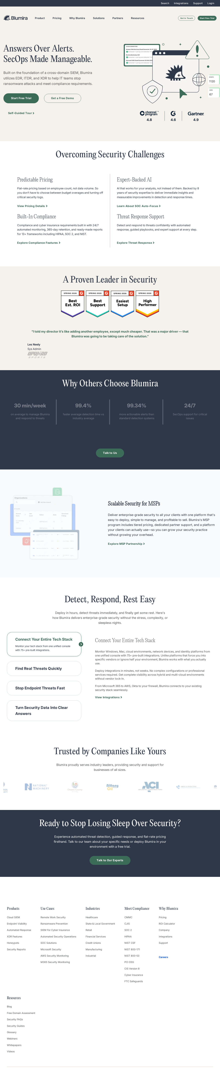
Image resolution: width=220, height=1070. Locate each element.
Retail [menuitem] (89, 929)
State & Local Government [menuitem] (100, 923)
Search (165, 3)
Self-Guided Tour (20, 113)
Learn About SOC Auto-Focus (137, 206)
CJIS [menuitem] (127, 923)
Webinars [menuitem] (12, 1038)
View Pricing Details (31, 206)
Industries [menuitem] (93, 909)
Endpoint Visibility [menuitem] (17, 923)
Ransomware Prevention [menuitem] (54, 923)
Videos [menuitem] (11, 1051)
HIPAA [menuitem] (128, 936)
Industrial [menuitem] (91, 955)
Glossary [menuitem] (11, 1032)
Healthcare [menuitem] (92, 917)
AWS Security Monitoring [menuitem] (55, 955)
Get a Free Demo (62, 98)
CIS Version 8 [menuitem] (132, 968)
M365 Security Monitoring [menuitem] (55, 962)
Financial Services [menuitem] (96, 936)
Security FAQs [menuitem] (15, 1019)
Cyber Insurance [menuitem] (133, 974)
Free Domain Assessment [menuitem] (21, 1013)
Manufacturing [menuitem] (94, 949)
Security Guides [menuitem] (16, 1025)
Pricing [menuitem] (57, 18)
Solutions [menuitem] (98, 18)
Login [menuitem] (210, 3)
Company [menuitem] (164, 929)
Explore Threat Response (134, 242)
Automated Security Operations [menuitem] (58, 936)
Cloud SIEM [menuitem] (13, 917)
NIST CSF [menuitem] (129, 942)
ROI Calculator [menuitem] (167, 923)
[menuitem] (168, 957)
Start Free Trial (207, 18)
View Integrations (107, 697)
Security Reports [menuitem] (16, 949)
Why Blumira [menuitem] (77, 18)
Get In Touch (186, 18)
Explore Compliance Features (37, 242)
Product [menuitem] (40, 18)
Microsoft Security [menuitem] (51, 949)
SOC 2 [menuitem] (128, 929)
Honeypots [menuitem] (13, 942)
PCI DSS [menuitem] (129, 962)
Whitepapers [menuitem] (14, 1045)
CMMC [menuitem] (128, 917)
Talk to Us (110, 453)
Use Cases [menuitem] (47, 909)
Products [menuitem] (13, 909)
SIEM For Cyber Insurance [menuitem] (55, 929)
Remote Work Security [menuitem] (53, 917)
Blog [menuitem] (9, 1006)
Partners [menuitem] (117, 18)
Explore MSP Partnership (125, 543)
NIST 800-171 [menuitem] (132, 949)
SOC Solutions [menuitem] (49, 942)
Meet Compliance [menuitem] (136, 909)
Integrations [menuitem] (181, 3)
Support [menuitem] (198, 3)
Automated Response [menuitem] (19, 929)
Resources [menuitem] (137, 18)
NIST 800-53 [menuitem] (131, 955)
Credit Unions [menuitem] (93, 942)
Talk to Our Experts (110, 860)
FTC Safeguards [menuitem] (133, 981)
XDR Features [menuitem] (14, 936)
